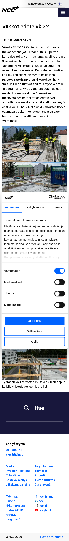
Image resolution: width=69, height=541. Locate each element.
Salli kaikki (34, 320)
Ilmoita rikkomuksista (15, 503)
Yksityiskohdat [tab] (35, 207)
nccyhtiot (43, 510)
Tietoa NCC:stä (45, 480)
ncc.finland (44, 496)
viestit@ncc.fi (16, 454)
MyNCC (11, 515)
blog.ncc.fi (13, 519)
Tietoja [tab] (57, 207)
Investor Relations (18, 471)
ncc (39, 501)
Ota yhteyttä (43, 484)
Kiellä (34, 341)
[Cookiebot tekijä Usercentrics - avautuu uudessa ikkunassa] (49, 197)
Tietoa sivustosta (51, 537)
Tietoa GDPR (14, 510)
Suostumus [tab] (12, 207)
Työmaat (12, 496)
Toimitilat (41, 471)
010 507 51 (14, 450)
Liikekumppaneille (18, 484)
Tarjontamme (44, 466)
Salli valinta (34, 331)
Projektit (40, 475)
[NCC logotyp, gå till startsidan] (10, 9)
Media (10, 466)
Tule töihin (13, 475)
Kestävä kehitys (16, 480)
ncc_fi (41, 505)
